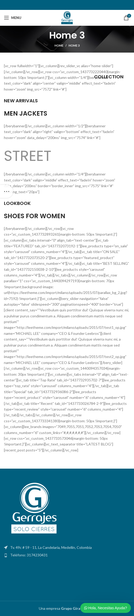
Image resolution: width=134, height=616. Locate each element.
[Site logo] (67, 17)
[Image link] (32, 509)
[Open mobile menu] (12, 17)
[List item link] (67, 555)
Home (58, 45)
